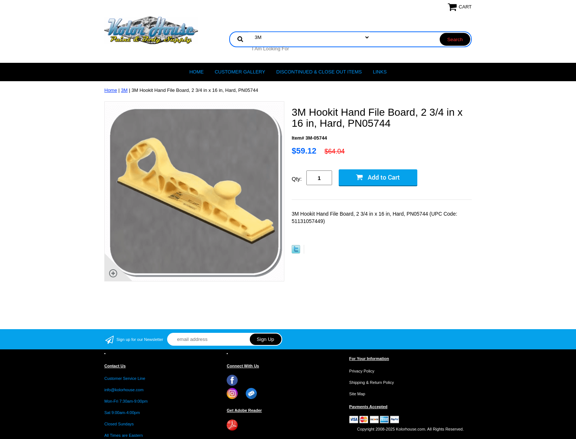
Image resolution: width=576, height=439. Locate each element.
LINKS (380, 72)
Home (196, 72)
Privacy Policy (361, 371)
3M (124, 90)
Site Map (357, 394)
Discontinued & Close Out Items (319, 72)
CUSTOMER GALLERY (240, 72)
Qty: (297, 179)
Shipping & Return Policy (371, 382)
